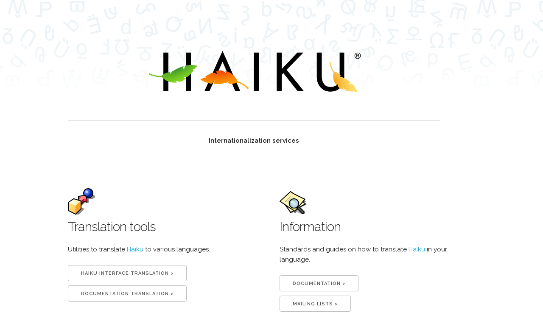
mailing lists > (315, 304)
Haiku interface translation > (127, 273)
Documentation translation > (127, 293)
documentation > (319, 283)
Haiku (135, 249)
